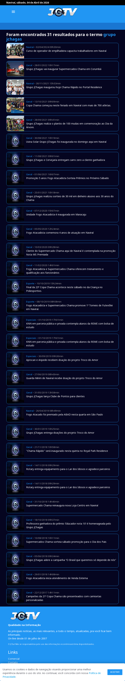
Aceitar (115, 672)
